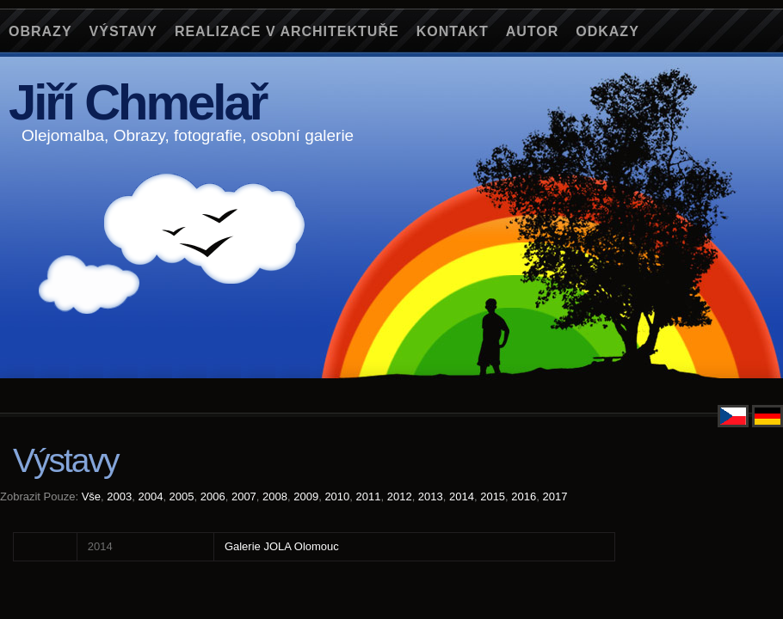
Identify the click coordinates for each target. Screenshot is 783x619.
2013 (430, 496)
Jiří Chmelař (137, 102)
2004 (150, 496)
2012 (399, 496)
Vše (91, 496)
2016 (523, 496)
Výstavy (123, 31)
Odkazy (607, 31)
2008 (274, 496)
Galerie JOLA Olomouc (282, 546)
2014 (461, 496)
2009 (305, 496)
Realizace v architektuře (287, 31)
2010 (336, 496)
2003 (119, 496)
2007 (243, 496)
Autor (532, 31)
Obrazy (40, 31)
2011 (368, 496)
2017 (554, 496)
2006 (212, 496)
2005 (182, 496)
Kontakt (452, 31)
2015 (492, 496)
